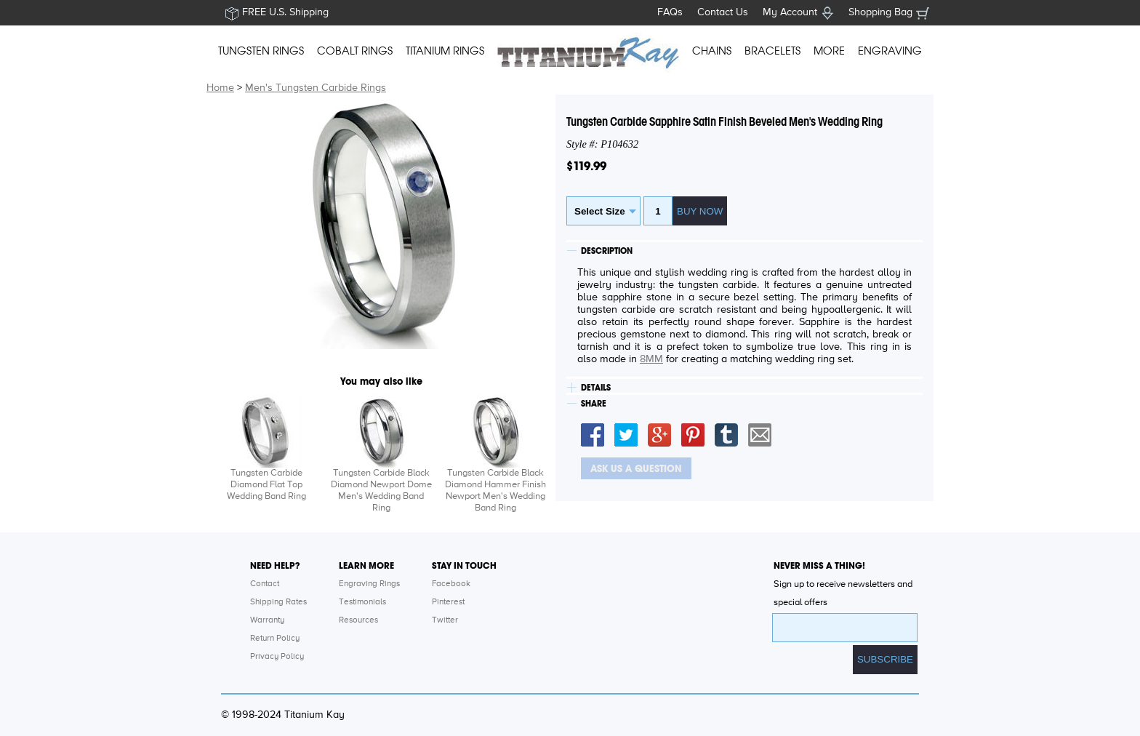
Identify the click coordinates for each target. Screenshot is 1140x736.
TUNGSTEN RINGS (261, 50)
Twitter (445, 620)
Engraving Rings (369, 584)
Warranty (267, 620)
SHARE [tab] (593, 404)
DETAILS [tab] (596, 388)
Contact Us (722, 12)
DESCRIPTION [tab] (607, 251)
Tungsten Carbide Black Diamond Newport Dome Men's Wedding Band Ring (381, 490)
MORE (829, 50)
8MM (651, 359)
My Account (790, 12)
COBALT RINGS (355, 50)
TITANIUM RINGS (445, 50)
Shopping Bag (880, 12)
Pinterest (448, 602)
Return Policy (275, 638)
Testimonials (362, 602)
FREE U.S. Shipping (285, 12)
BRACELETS (772, 50)
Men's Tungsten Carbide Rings (315, 88)
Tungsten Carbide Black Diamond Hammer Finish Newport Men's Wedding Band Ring (495, 490)
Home (220, 88)
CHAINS (711, 50)
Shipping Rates (278, 602)
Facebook (451, 584)
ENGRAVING (890, 50)
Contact (264, 584)
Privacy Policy (277, 656)
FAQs (670, 12)
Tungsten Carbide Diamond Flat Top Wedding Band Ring (266, 484)
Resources (358, 620)
